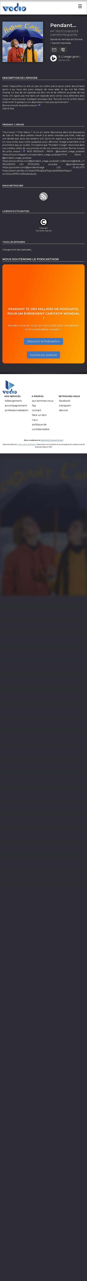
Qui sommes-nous (42, 405)
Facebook (64, 405)
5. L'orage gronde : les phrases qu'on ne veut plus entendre (70, 62)
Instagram (65, 410)
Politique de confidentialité (40, 432)
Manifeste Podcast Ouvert (52, 445)
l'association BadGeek (26, 449)
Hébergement (13, 405)
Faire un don (39, 420)
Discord (63, 415)
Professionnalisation (16, 415)
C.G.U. (35, 424)
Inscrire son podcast (43, 359)
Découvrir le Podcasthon (43, 346)
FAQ (34, 410)
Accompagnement (16, 410)
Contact (36, 415)
